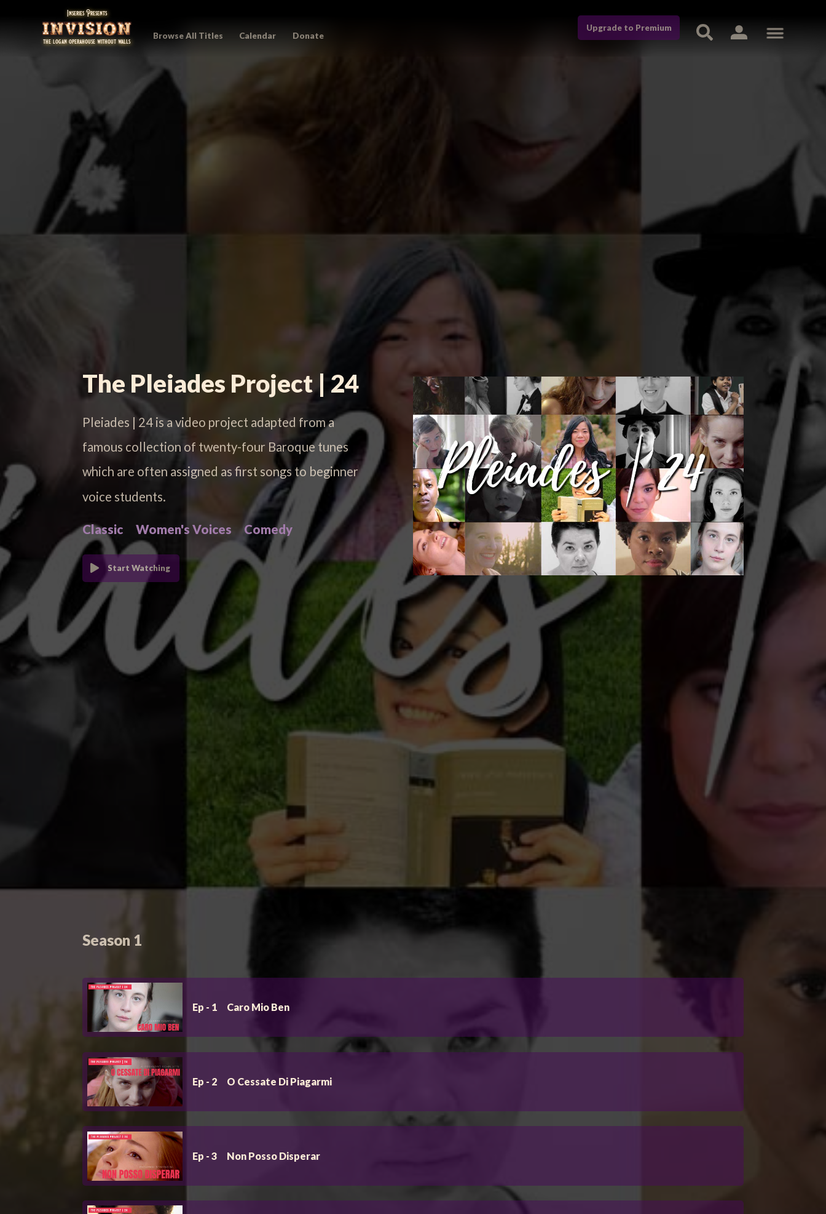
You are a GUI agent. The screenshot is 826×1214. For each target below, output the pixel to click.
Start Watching (139, 568)
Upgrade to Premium (629, 28)
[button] (739, 31)
